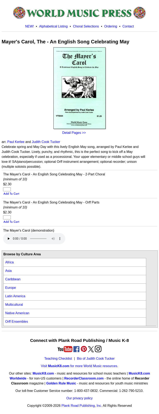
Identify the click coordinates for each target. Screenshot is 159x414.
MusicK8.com (43, 373)
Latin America (15, 296)
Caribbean (12, 279)
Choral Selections (86, 26)
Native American (17, 313)
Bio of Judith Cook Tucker (96, 358)
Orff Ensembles (16, 321)
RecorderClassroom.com (84, 378)
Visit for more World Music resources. (79, 366)
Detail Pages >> (74, 132)
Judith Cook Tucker (46, 142)
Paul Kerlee (15, 142)
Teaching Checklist (58, 358)
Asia (8, 270)
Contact (128, 26)
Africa (9, 262)
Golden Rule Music (61, 383)
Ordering (110, 26)
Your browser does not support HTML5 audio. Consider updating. (34, 238)
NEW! (29, 26)
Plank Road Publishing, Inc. (81, 405)
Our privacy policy (79, 398)
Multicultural (14, 304)
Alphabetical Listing (53, 26)
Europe (10, 287)
